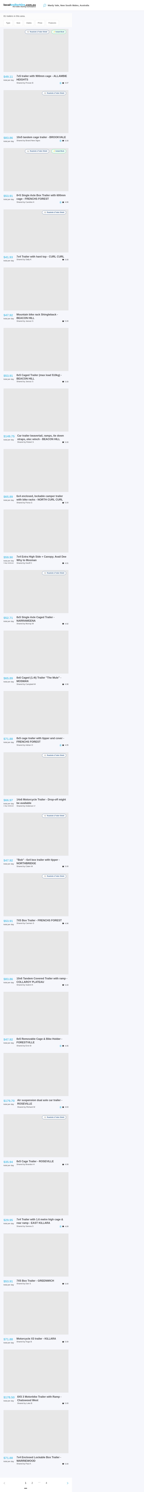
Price (40, 23)
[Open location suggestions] (44, 5)
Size (18, 23)
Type (8, 23)
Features (52, 23)
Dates (29, 23)
